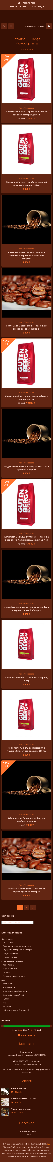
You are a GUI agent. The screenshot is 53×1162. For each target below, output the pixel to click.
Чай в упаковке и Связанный (16, 1010)
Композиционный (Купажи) (15, 991)
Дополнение (7, 939)
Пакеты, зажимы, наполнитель (17, 946)
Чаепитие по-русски (21, 1109)
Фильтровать (28, 1035)
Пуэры (6, 998)
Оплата (28, 1134)
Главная (13, 6)
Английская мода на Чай (23, 1098)
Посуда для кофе (10, 953)
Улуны (5, 1002)
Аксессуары (8, 942)
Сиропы (6, 972)
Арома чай (7, 983)
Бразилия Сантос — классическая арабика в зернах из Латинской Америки (26, 255)
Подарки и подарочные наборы (17, 949)
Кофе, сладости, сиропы (12, 961)
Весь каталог (25, 49)
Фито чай (7, 1006)
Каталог (24, 6)
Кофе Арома (8, 965)
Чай (3, 980)
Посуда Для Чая (10, 957)
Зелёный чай (9, 987)
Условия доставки (28, 1131)
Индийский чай (19, 1088)
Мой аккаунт (38, 6)
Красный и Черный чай (13, 995)
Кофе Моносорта (26, 108)
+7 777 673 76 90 (28, 3)
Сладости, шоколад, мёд (14, 976)
